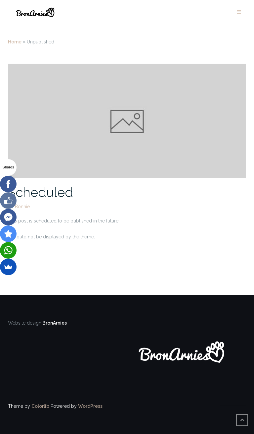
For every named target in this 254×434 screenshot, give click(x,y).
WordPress (90, 406)
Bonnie (22, 206)
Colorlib (40, 406)
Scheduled (40, 192)
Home (14, 41)
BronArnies (54, 323)
